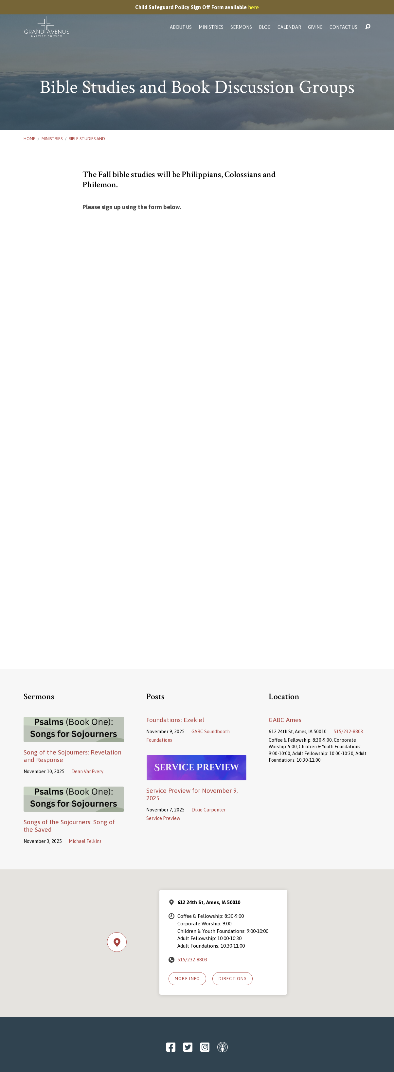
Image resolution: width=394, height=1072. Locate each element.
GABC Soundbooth (210, 731)
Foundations (159, 740)
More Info (187, 978)
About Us (181, 27)
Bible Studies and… (88, 138)
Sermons (241, 27)
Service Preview (163, 818)
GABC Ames (285, 719)
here (253, 7)
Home (29, 138)
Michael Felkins (85, 841)
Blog (265, 27)
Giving (315, 27)
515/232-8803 (348, 731)
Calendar (289, 27)
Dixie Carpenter (208, 809)
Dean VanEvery (87, 771)
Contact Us (343, 27)
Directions (232, 978)
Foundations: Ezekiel (175, 719)
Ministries (211, 27)
